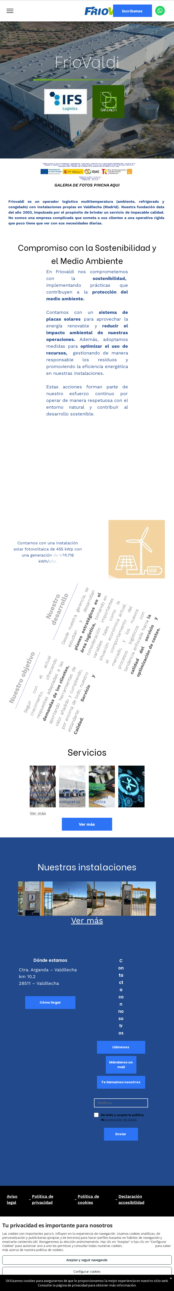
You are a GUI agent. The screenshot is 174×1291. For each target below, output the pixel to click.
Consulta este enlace (138, 1246)
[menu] (10, 11)
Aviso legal (12, 1199)
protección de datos (121, 1119)
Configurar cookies (87, 1271)
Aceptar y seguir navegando (87, 1260)
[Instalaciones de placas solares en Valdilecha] (35, 898)
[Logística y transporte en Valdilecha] (70, 898)
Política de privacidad (42, 1199)
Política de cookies (88, 1199)
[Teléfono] (121, 1102)
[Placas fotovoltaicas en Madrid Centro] (104, 898)
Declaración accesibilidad (131, 1199)
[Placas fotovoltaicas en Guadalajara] (138, 898)
